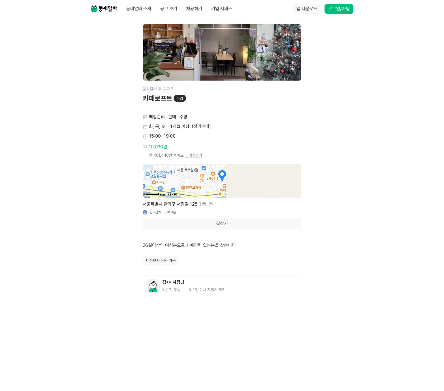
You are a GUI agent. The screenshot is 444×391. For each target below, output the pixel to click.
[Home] (104, 9)
